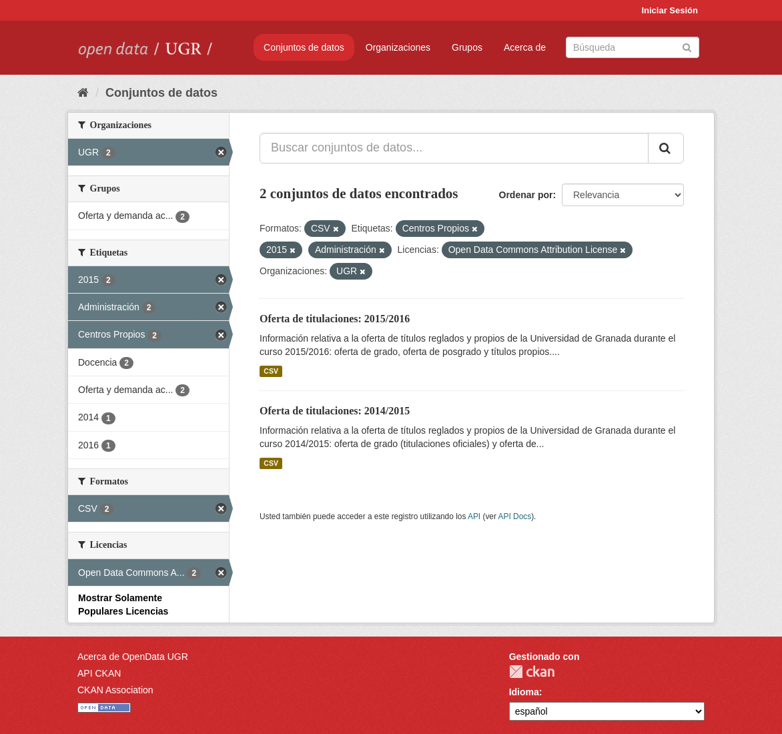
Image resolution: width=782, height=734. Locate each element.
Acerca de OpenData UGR (132, 656)
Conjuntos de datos (304, 47)
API (474, 516)
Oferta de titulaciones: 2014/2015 (335, 410)
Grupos (467, 47)
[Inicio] (83, 92)
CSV (271, 371)
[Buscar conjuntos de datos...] (454, 148)
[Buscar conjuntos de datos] (632, 47)
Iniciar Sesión (669, 10)
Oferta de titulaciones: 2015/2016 (335, 318)
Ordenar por (526, 195)
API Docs (515, 516)
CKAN (531, 672)
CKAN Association (115, 690)
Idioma (524, 692)
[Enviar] (687, 46)
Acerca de (525, 47)
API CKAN (99, 673)
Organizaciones (398, 47)
